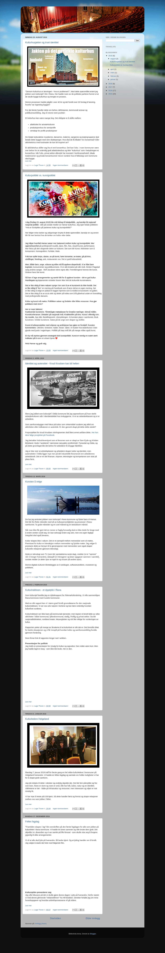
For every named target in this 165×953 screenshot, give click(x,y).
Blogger (93, 934)
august (113, 59)
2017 (110, 87)
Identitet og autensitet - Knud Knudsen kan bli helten (52, 363)
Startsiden (55, 918)
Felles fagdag (32, 821)
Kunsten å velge (33, 481)
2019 (110, 56)
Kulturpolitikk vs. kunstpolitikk (40, 175)
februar (113, 76)
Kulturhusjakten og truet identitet (42, 42)
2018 (110, 84)
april (112, 69)
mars (112, 73)
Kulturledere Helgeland (37, 719)
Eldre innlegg (93, 918)
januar (113, 79)
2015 (110, 94)
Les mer (28, 161)
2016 (110, 90)
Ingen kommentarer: (61, 165)
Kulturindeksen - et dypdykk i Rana (43, 590)
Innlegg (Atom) (41, 924)
